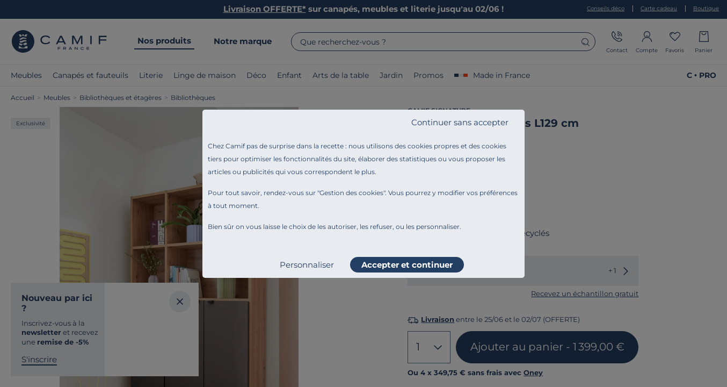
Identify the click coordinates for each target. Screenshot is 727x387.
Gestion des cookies (351, 193)
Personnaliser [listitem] (307, 265)
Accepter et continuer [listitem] (407, 265)
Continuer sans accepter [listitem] (459, 122)
